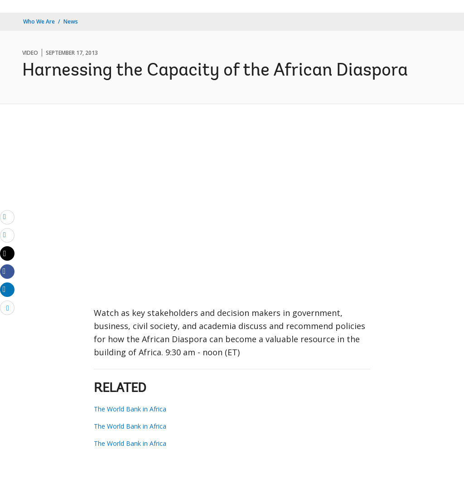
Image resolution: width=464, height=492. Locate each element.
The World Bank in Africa (130, 409)
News (70, 21)
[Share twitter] (7, 253)
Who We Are (39, 21)
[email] (7, 216)
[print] (7, 235)
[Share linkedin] (7, 289)
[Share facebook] (7, 271)
